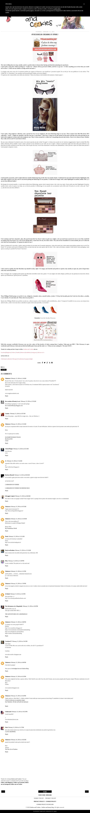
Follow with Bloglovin (7, 782)
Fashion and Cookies (28, 349)
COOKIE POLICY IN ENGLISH (44, 804)
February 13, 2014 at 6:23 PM (18, 676)
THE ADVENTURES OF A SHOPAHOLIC (16, 614)
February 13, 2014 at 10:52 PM (19, 711)
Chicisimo (3, 359)
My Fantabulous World (11, 528)
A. (5, 461)
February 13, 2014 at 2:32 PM (17, 594)
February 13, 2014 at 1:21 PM (18, 571)
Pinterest (22, 352)
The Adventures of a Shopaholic (13, 606)
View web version (45, 795)
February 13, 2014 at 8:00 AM (22, 475)
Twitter (13, 352)
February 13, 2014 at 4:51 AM (20, 448)
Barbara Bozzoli (9, 475)
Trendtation (20, 359)
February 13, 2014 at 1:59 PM (18, 583)
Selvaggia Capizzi (10, 496)
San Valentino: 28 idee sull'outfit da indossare (16, 702)
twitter (6, 440)
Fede (6, 727)
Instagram (34, 352)
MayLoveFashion (10, 550)
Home (45, 791)
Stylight (31, 359)
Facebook (3, 352)
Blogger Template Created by (44, 811)
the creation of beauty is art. (12, 401)
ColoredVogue (9, 448)
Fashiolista (28, 352)
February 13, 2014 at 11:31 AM (16, 536)
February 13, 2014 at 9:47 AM (18, 506)
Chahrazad (8, 711)
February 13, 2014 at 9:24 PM (18, 695)
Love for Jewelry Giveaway (48, 318)
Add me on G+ (40, 352)
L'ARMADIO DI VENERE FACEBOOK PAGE (17, 488)
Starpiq (26, 359)
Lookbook (8, 359)
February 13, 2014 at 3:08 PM (18, 622)
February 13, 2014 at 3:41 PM (19, 641)
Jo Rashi (7, 594)
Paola (6, 536)
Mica (6, 561)
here (46, 346)
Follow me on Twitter (16, 784)
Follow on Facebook (19, 782)
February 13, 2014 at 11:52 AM (23, 550)
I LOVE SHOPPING (10, 731)
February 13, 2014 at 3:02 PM (30, 606)
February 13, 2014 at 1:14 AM (18, 378)
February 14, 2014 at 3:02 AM (18, 739)
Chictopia (14, 359)
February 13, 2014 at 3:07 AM (17, 413)
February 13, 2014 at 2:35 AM (28, 401)
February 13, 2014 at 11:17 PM (16, 727)
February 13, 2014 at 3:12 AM (18, 424)
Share (4, 369)
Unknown (7, 378)
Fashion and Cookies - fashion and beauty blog (42, 807)
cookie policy (57, 9)
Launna (7, 413)
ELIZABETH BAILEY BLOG (13, 437)
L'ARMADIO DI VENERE (12, 484)
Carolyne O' (8, 641)
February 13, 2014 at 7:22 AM (14, 461)
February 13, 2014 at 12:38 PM (16, 561)
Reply (6, 396)
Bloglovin (8, 352)
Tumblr (18, 352)
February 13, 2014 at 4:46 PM (18, 662)
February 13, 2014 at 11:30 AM (19, 518)
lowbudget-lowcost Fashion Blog (20, 668)
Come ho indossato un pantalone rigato (15, 700)
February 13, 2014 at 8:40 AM (22, 496)
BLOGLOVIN (8, 439)
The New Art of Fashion (11, 749)
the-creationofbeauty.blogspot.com (14, 405)
